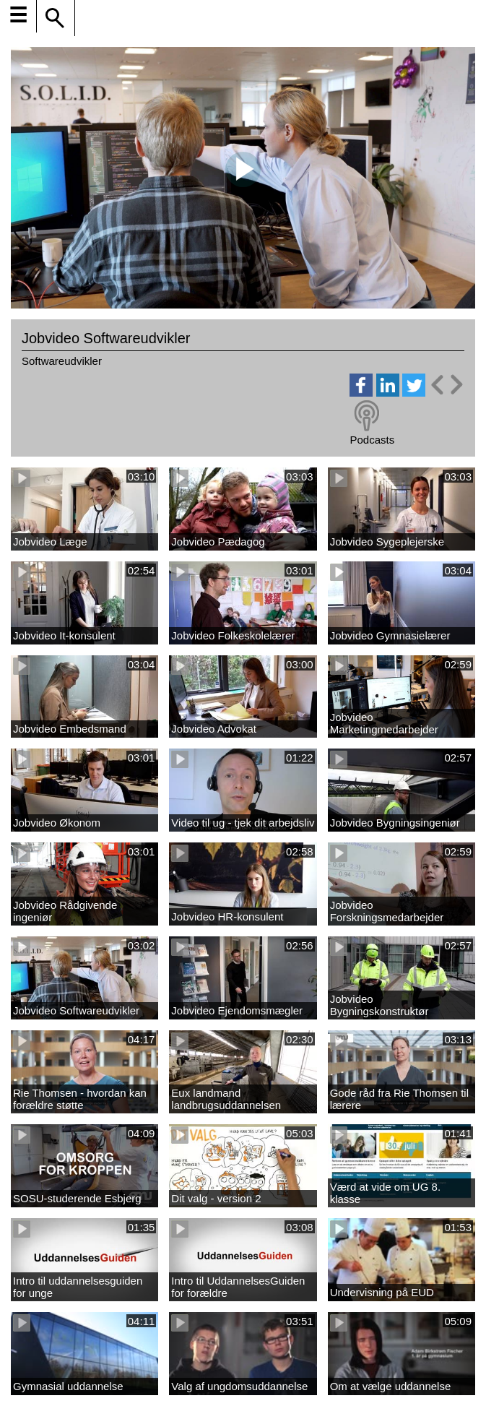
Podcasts (372, 440)
